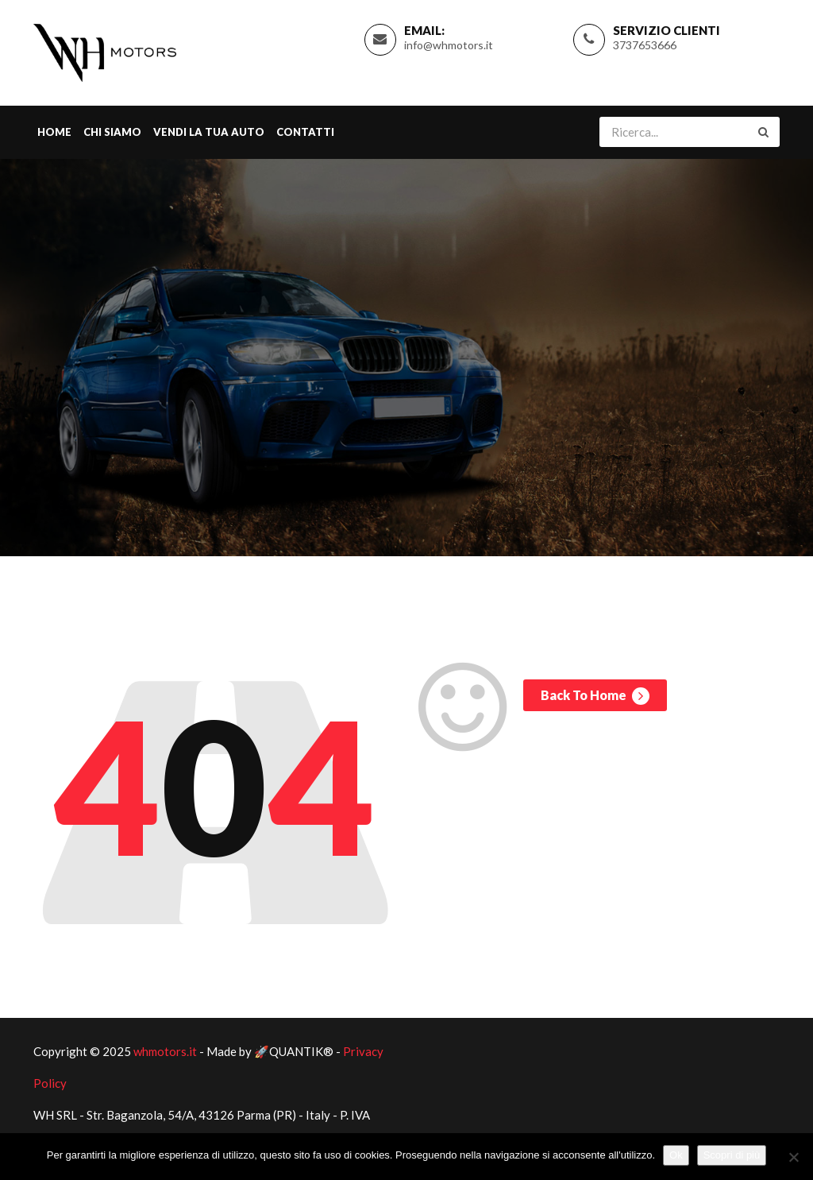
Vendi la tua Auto (208, 132)
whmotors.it (165, 1051)
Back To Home (595, 696)
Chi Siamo (112, 132)
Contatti (305, 132)
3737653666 (644, 45)
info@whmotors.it (448, 45)
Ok (676, 1155)
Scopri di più (732, 1155)
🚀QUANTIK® (293, 1051)
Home (54, 132)
